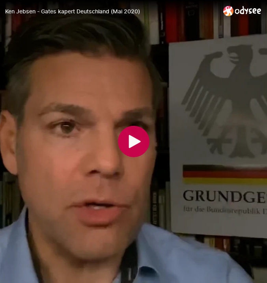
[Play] (133, 141)
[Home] (242, 10)
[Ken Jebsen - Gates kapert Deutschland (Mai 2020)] (111, 11)
